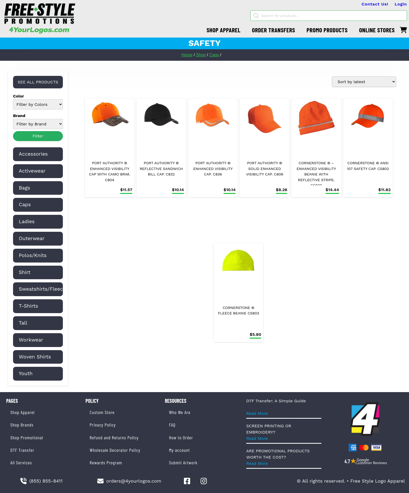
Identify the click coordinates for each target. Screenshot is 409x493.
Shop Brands (22, 425)
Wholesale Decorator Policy (115, 450)
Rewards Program (106, 462)
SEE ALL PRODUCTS (37, 82)
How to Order (181, 437)
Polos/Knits (33, 255)
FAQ (172, 425)
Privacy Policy (103, 425)
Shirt (25, 272)
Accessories (33, 154)
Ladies (27, 221)
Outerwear (32, 238)
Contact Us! (375, 4)
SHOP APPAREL (223, 30)
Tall (23, 323)
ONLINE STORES (377, 30)
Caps (214, 55)
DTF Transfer (22, 450)
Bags (24, 188)
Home (187, 55)
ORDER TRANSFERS (273, 30)
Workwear (31, 340)
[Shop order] (364, 81)
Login (401, 4)
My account (179, 450)
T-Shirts (28, 306)
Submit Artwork (183, 462)
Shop (201, 55)
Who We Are (179, 412)
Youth (26, 373)
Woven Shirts (35, 357)
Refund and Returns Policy (114, 437)
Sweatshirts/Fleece (42, 289)
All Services (21, 462)
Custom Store (102, 412)
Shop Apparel (22, 412)
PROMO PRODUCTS (326, 30)
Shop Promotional (26, 437)
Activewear (32, 171)
